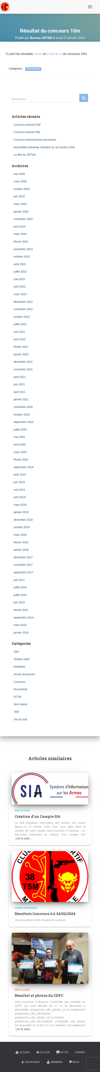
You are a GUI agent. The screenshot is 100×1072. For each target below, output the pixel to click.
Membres (54, 1062)
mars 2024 (20, 234)
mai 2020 (19, 437)
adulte (38, 54)
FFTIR (17, 696)
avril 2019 (20, 497)
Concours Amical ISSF (27, 124)
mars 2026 (20, 181)
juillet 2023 (20, 271)
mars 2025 (20, 204)
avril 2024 (20, 226)
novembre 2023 (23, 249)
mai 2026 (19, 174)
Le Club (42, 1052)
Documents (21, 689)
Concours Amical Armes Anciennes (35, 139)
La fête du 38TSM (24, 154)
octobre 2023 (22, 256)
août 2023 (20, 264)
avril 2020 (20, 444)
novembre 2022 (23, 309)
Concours (19, 681)
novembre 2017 (23, 564)
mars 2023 (20, 294)
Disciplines (30, 1062)
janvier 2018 (21, 549)
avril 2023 (20, 286)
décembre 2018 (23, 519)
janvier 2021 (21, 399)
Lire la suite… (24, 838)
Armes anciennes (24, 674)
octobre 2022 (22, 316)
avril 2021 (20, 392)
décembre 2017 (23, 557)
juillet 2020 (20, 429)
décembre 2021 (23, 361)
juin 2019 (19, 482)
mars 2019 (20, 504)
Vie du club (20, 719)
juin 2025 (19, 196)
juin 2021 (19, 384)
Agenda (80, 1052)
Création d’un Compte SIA (38, 816)
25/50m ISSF (22, 659)
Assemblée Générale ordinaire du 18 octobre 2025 (44, 147)
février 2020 (21, 459)
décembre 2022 (23, 301)
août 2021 (20, 377)
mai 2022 (19, 331)
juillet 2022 (20, 324)
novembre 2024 (23, 219)
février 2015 (21, 609)
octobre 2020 (22, 414)
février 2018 (21, 542)
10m (16, 651)
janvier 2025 (21, 211)
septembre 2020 (23, 422)
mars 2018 (20, 534)
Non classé (33, 69)
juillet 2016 (20, 587)
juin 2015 (19, 602)
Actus (62, 1052)
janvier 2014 (21, 632)
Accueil (22, 1052)
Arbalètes (19, 666)
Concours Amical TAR (27, 132)
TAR (16, 711)
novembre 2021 (23, 369)
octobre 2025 (22, 189)
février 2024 (21, 241)
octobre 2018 (22, 527)
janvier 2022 (21, 354)
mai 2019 (19, 489)
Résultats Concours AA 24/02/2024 (45, 913)
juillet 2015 (20, 594)
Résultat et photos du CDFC (39, 995)
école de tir (54, 54)
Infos (74, 1062)
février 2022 (21, 346)
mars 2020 (20, 452)
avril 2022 (20, 339)
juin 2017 (19, 579)
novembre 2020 (23, 407)
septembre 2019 (23, 467)
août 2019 (20, 474)
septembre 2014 (23, 617)
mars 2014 (20, 624)
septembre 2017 (23, 572)
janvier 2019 (21, 512)
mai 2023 (19, 279)
